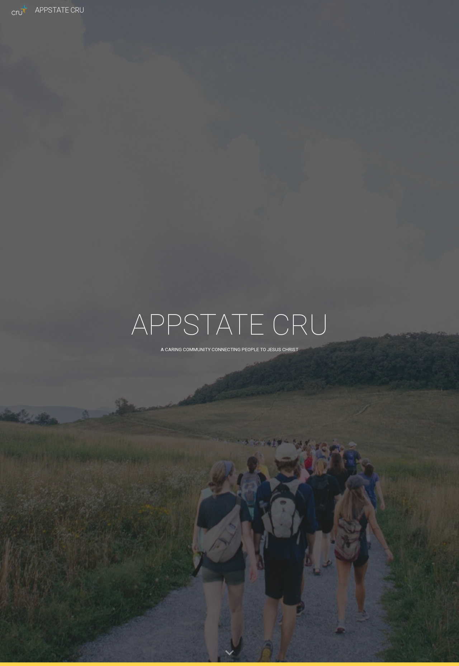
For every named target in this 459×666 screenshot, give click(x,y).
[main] (229, 333)
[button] (229, 653)
